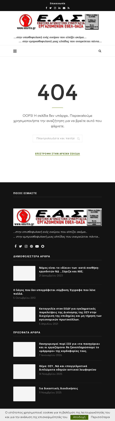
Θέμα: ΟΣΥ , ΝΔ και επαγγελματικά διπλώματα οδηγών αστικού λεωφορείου (67, 367)
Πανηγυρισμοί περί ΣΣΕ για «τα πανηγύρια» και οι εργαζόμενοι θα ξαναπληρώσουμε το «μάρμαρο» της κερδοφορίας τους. (69, 347)
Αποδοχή (79, 417)
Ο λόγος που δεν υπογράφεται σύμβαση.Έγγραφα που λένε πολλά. (54, 291)
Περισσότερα (100, 417)
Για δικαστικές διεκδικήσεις (58, 388)
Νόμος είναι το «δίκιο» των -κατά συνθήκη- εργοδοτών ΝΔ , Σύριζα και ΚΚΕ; (69, 269)
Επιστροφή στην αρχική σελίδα (57, 153)
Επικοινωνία (57, 3)
